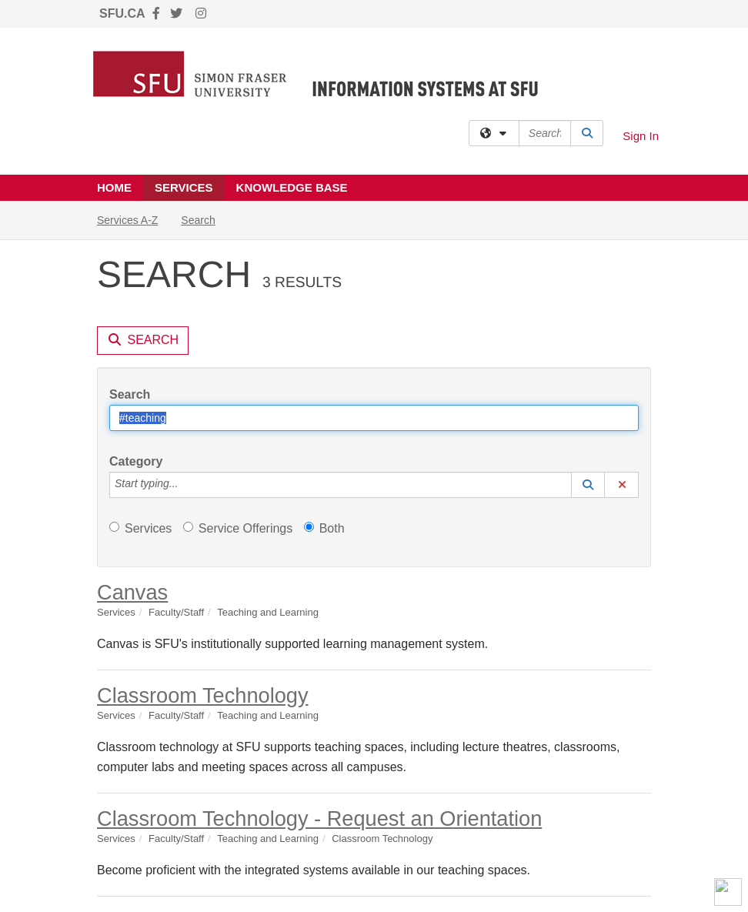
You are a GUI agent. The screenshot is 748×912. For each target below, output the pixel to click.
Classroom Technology (203, 695)
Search (203, 219)
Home (114, 187)
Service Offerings (237, 528)
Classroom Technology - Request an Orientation (319, 818)
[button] (588, 485)
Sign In (641, 135)
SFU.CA (122, 13)
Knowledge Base (292, 187)
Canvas (132, 592)
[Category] (186, 484)
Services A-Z (127, 220)
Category (135, 461)
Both (324, 528)
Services (184, 187)
